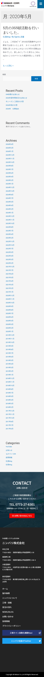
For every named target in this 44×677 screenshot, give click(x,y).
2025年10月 (10, 162)
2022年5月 (9, 252)
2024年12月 (10, 187)
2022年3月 (9, 259)
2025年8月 (9, 166)
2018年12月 (10, 378)
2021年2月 (9, 288)
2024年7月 (9, 198)
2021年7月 (9, 270)
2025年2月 (9, 180)
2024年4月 (9, 205)
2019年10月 (10, 342)
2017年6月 (9, 429)
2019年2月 (9, 371)
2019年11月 (10, 339)
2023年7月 (9, 231)
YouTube (9, 447)
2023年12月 (10, 216)
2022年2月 (9, 263)
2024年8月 (9, 195)
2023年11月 (10, 220)
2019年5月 (9, 360)
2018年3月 (9, 403)
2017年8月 (9, 421)
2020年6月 (9, 317)
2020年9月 (9, 306)
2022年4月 (9, 256)
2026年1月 (9, 151)
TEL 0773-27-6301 (22, 504)
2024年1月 (9, 213)
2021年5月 (9, 277)
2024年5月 (9, 202)
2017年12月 (10, 411)
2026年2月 (9, 148)
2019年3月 (9, 367)
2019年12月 (10, 335)
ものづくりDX (11, 454)
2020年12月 (10, 295)
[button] (22, 515)
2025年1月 (9, 184)
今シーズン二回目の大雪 (15, 101)
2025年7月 (9, 169)
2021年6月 (9, 274)
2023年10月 (10, 223)
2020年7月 (9, 313)
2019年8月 (9, 349)
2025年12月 (10, 155)
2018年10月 (10, 385)
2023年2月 (9, 238)
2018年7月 (9, 393)
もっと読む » (8, 65)
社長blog (9, 465)
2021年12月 (10, 267)
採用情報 (9, 457)
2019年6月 (9, 357)
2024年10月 (10, 191)
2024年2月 (9, 209)
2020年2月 (9, 328)
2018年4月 (9, 400)
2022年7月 (9, 249)
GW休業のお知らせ (13, 94)
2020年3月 (9, 324)
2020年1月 (9, 331)
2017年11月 (10, 414)
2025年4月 (9, 177)
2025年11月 (10, 159)
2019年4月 (9, 364)
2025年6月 (9, 173)
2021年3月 (9, 285)
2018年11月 (10, 382)
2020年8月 (9, 310)
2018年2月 (9, 407)
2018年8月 (9, 389)
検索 (4, 74)
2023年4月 (9, 234)
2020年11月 (10, 299)
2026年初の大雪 (11, 105)
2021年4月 (9, 281)
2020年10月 (10, 303)
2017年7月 (9, 425)
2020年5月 (9, 321)
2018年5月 (9, 396)
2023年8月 (9, 227)
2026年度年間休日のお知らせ (16, 98)
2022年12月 (10, 241)
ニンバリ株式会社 (13, 543)
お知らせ (9, 450)
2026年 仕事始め (12, 109)
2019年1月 (9, 375)
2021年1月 (9, 292)
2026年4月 (9, 144)
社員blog (6, 37)
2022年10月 (10, 245)
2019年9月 (9, 346)
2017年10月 (10, 418)
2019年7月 (9, 353)
